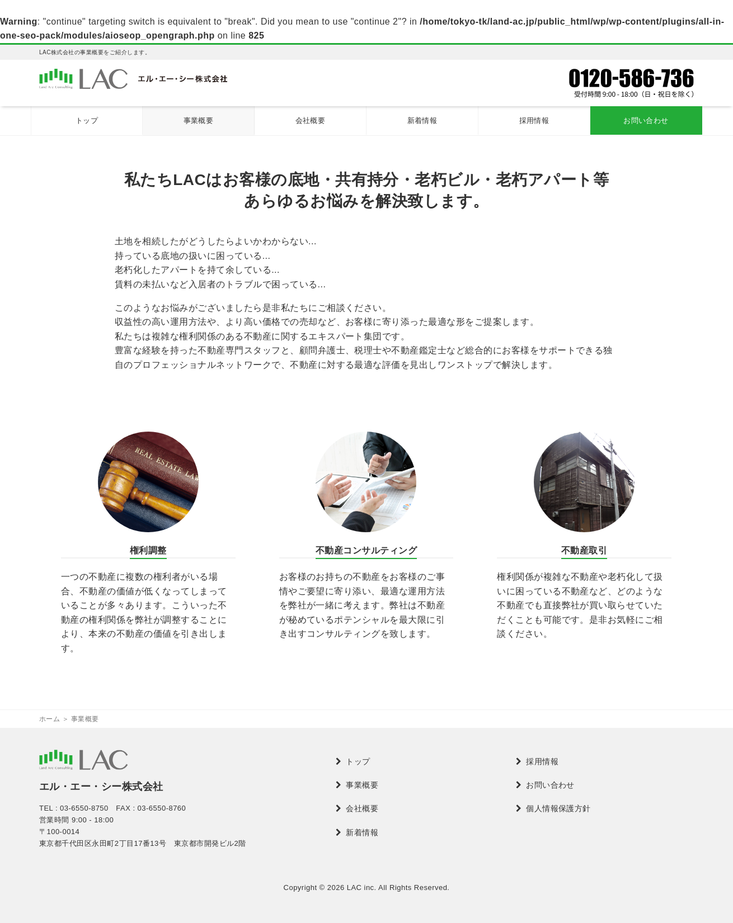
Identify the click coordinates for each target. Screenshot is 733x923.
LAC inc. (362, 887)
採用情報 (534, 120)
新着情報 (422, 120)
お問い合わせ (646, 120)
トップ (87, 120)
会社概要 (310, 120)
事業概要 (199, 120)
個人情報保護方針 (558, 808)
